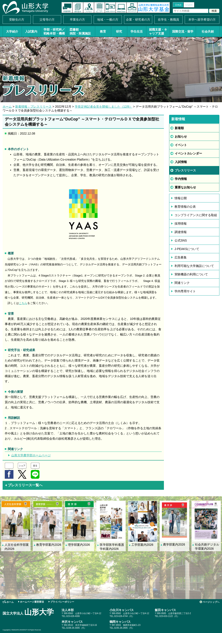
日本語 (178, 5)
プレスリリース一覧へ (23, 485)
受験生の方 (16, 19)
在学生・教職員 (168, 19)
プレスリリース (185, 170)
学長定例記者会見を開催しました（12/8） (103, 106)
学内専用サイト (185, 291)
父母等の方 (47, 19)
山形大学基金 (153, 7)
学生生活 (137, 31)
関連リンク (182, 282)
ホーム (7, 106)
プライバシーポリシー (62, 601)
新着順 (179, 128)
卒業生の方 (77, 19)
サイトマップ (132, 7)
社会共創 (208, 31)
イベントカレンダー (99, 7)
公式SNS (181, 240)
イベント (181, 145)
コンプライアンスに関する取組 (196, 215)
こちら (23, 303)
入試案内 (31, 31)
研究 (119, 31)
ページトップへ (211, 602)
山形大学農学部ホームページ (31, 455)
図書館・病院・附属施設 (80, 31)
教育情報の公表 (185, 206)
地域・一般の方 (107, 19)
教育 (103, 31)
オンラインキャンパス (121, 7)
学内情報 (181, 179)
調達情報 (181, 232)
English (189, 5)
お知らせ (181, 136)
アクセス (88, 7)
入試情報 (181, 162)
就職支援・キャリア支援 (158, 31)
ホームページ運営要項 (32, 601)
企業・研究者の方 (138, 19)
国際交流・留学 (182, 31)
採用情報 (181, 223)
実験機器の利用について (191, 274)
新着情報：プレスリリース (33, 106)
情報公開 (181, 198)
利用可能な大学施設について (194, 266)
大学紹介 (12, 31)
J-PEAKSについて (187, 249)
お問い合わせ (110, 7)
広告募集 (181, 257)
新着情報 (67, 7)
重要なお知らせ (185, 187)
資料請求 (77, 7)
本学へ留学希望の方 (202, 19)
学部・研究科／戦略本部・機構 (54, 31)
